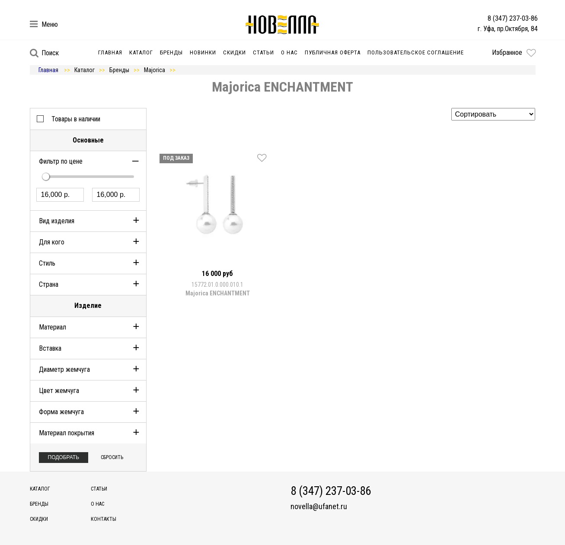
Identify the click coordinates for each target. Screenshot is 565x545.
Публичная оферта (333, 52)
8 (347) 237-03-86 (513, 18)
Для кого (51, 242)
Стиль (47, 263)
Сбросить (112, 457)
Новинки (203, 52)
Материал (52, 327)
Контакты (103, 519)
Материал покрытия (66, 433)
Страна (48, 284)
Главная (110, 52)
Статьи (263, 52)
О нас (289, 52)
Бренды (171, 52)
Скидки (234, 52)
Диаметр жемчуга (64, 369)
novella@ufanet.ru (318, 506)
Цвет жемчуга (59, 391)
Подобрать (64, 457)
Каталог (141, 52)
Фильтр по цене (61, 161)
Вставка (50, 348)
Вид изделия (56, 221)
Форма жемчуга (61, 412)
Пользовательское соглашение (415, 52)
